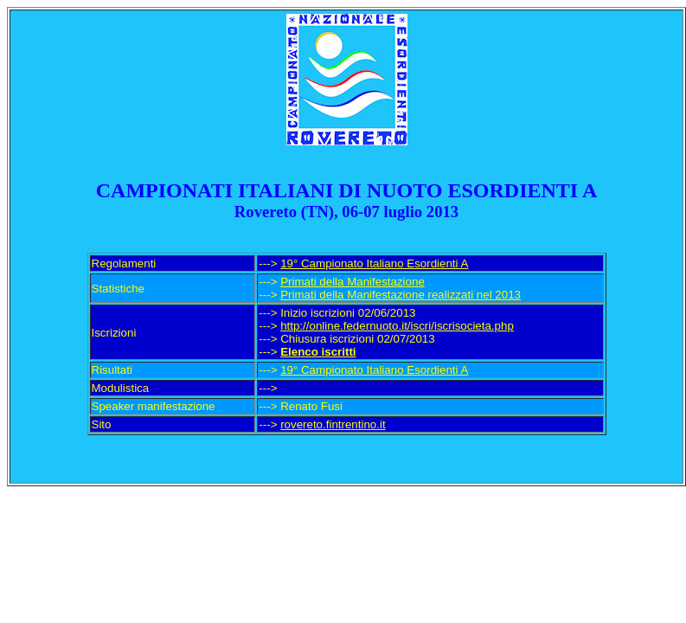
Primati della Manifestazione (352, 281)
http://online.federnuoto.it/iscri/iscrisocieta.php (397, 325)
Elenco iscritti (318, 351)
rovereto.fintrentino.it (333, 424)
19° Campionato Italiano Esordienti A (374, 263)
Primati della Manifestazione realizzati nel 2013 (400, 294)
